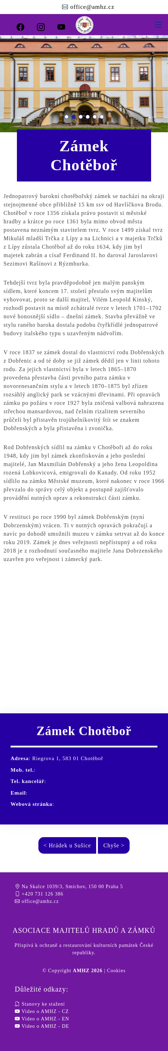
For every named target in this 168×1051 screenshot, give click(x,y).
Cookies (116, 970)
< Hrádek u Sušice (67, 845)
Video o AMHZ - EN (42, 1018)
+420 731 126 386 (39, 894)
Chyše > (113, 845)
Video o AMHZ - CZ (42, 1011)
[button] (66, 117)
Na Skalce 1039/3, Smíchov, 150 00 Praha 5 (69, 886)
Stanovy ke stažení (40, 1004)
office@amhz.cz (91, 7)
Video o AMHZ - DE (42, 1026)
